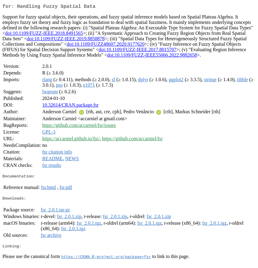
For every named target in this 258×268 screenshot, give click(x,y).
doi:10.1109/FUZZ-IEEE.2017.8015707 (138, 50)
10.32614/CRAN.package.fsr (70, 106)
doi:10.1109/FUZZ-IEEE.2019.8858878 (65, 39)
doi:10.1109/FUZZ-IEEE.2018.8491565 (44, 34)
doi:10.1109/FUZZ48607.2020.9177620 (105, 45)
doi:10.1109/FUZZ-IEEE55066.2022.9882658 (152, 56)
